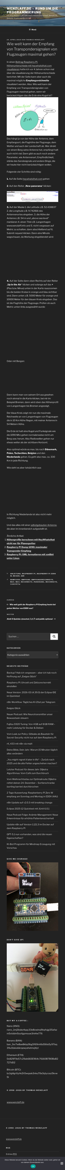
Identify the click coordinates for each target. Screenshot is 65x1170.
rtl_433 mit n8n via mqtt (19, 743)
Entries (11, 1154)
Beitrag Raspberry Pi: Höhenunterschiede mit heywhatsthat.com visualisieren (29, 66)
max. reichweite (24, 582)
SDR (23, 576)
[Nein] (62, 1163)
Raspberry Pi (29, 574)
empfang (26, 580)
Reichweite (51, 582)
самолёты (15, 584)
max (12, 582)
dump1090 (15, 580)
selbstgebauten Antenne (43, 525)
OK (33, 1166)
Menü (32, 30)
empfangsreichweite (42, 580)
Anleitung (15, 574)
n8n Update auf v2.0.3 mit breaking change (29, 802)
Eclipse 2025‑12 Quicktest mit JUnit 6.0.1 (28, 808)
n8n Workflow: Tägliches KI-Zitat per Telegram (31, 702)
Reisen (16, 576)
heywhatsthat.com (32, 179)
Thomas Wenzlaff (35, 40)
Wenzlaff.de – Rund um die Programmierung (32, 10)
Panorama (39, 582)
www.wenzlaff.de (15, 1102)
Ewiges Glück (13, 708)
